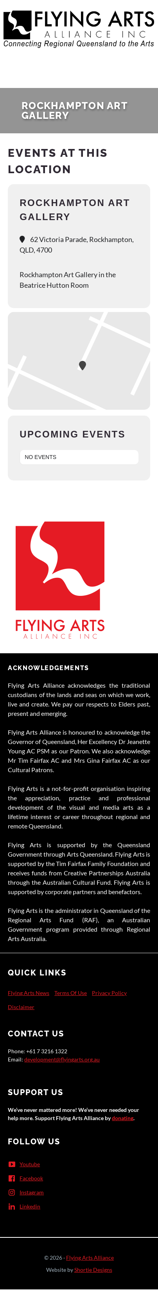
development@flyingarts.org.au (62, 1059)
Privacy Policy (109, 993)
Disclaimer (21, 1007)
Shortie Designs (93, 1269)
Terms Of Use (70, 993)
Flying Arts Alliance (90, 1257)
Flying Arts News (28, 993)
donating (122, 1118)
